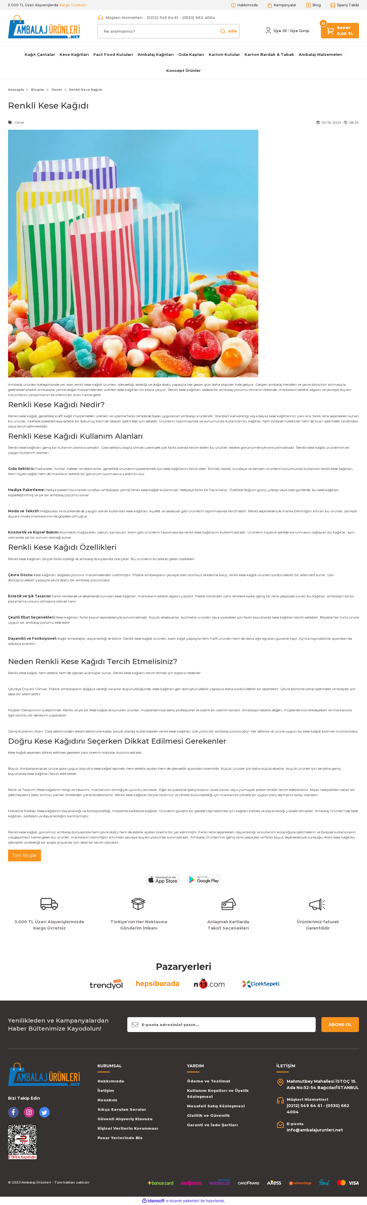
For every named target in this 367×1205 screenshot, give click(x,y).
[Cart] (331, 30)
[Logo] (44, 26)
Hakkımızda (110, 1081)
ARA (228, 31)
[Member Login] (268, 30)
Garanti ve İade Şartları (212, 1125)
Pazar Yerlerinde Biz (119, 1137)
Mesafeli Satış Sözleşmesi (216, 1106)
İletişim (105, 1090)
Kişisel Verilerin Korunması (127, 1128)
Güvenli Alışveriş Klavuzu (125, 1119)
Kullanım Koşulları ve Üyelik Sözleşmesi (218, 1093)
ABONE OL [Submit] (340, 1024)
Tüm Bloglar (24, 855)
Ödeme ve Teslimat (208, 1081)
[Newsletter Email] (221, 1024)
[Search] (168, 31)
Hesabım (107, 1100)
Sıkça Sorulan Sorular (121, 1109)
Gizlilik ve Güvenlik (208, 1115)
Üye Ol (280, 30)
